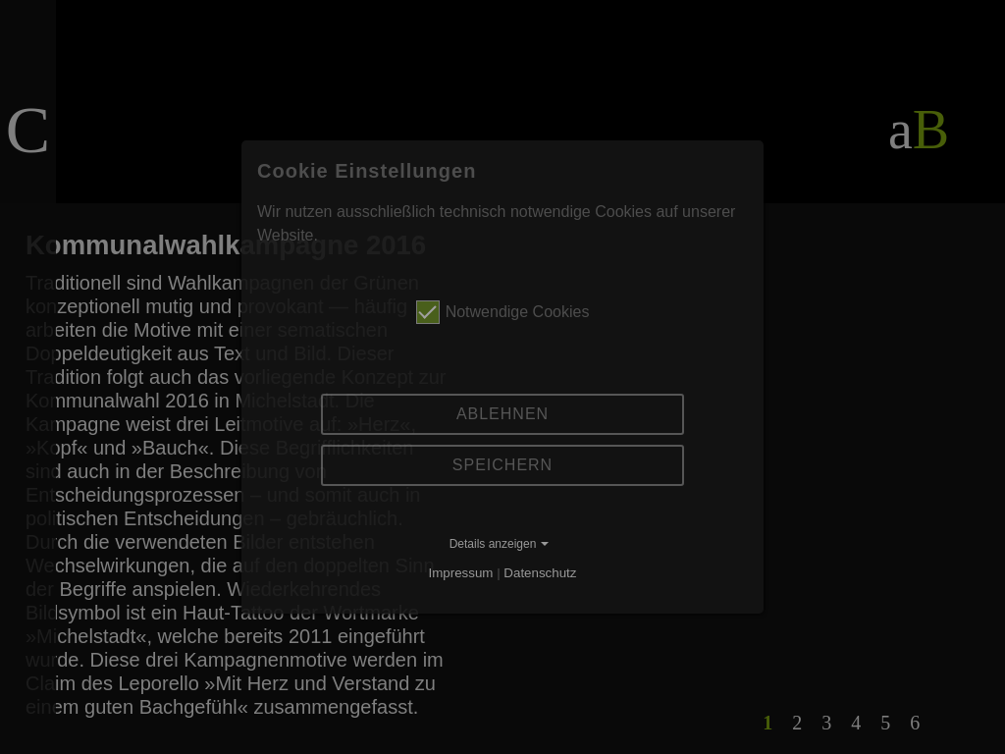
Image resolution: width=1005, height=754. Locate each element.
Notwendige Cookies (503, 312)
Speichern (502, 465)
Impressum (461, 573)
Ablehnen (502, 413)
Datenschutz (539, 573)
